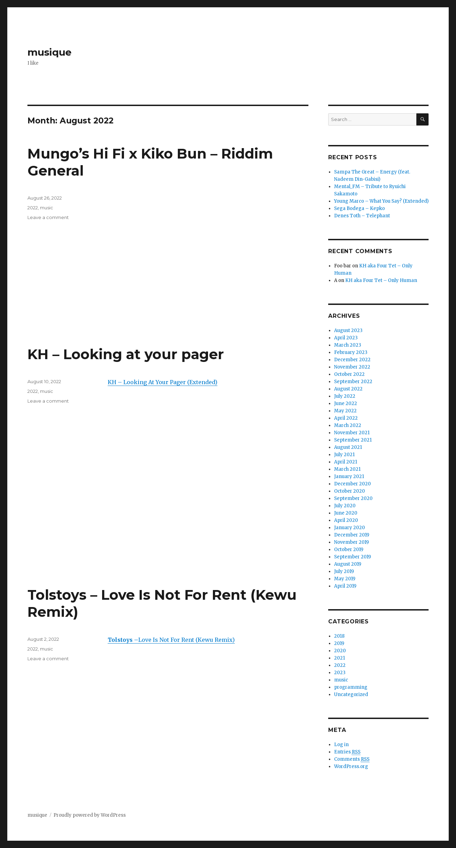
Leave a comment (48, 217)
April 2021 (345, 462)
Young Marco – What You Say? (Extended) (381, 201)
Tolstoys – (123, 639)
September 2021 (353, 440)
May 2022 (345, 411)
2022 (32, 207)
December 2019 (351, 535)
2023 (340, 673)
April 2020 (346, 520)
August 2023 (348, 330)
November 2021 (352, 433)
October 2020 (349, 491)
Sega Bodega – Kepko (359, 208)
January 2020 (349, 528)
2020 (340, 651)
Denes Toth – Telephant (362, 216)
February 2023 (350, 352)
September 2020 (353, 498)
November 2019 (351, 542)
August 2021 (348, 447)
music (46, 207)
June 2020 (345, 513)
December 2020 (352, 484)
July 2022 (344, 396)
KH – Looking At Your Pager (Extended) (162, 382)
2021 (339, 658)
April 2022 (346, 418)
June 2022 (345, 403)
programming (350, 687)
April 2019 (345, 586)
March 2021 (347, 469)
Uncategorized (351, 694)
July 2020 (345, 506)
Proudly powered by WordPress (89, 815)
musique (49, 52)
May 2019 (344, 579)
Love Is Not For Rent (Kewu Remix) (186, 639)
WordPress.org (351, 766)
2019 (339, 643)
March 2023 (347, 345)
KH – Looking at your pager (125, 354)
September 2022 (353, 382)
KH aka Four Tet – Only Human (381, 280)
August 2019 (347, 564)
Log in (341, 745)
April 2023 (346, 338)
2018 (339, 636)
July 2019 (344, 571)
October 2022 (349, 374)
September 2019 (352, 557)
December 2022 (352, 360)
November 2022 (352, 367)
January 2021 (349, 476)
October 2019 (348, 549)
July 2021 (344, 455)
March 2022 (347, 425)
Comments (352, 759)
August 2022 (348, 389)
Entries (347, 752)
